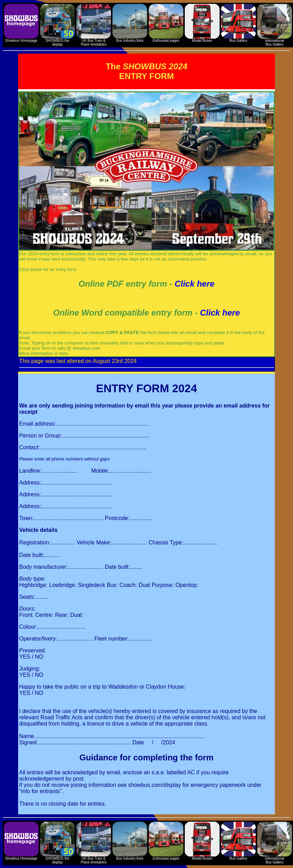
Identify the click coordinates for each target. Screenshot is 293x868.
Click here (195, 283)
